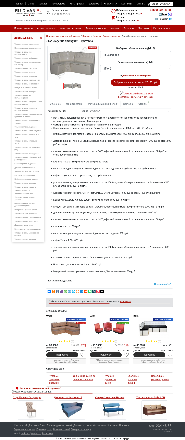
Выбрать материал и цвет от (135, 82)
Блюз (92, 316)
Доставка (94, 3)
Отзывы (141, 3)
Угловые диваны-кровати (25, 187)
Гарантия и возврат (24, 429)
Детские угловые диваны (24, 168)
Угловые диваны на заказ (25, 183)
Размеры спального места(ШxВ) (135, 62)
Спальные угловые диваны (25, 127)
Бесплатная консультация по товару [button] (135, 97)
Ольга (49, 316)
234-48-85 (161, 10)
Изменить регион (57, 111)
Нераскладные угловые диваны (27, 48)
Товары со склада (81, 429)
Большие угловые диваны (25, 164)
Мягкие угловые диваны (24, 175)
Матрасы (143, 28)
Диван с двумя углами (23, 225)
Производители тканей (59, 425)
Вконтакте (47, 433)
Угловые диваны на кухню (110, 379)
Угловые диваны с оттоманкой (27, 80)
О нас (31, 3)
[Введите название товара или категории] (37, 20)
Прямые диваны (23, 28)
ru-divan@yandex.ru (31, 433)
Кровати (128, 28)
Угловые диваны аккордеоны (26, 154)
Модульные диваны (70, 28)
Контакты (126, 3)
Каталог (42, 3)
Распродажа (58, 3)
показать (125, 301)
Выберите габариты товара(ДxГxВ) (135, 48)
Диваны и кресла (82, 425)
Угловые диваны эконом (24, 72)
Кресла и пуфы (162, 28)
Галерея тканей (61, 429)
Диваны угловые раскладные (26, 171)
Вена (135, 316)
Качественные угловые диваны (27, 229)
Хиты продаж (77, 3)
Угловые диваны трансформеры (27, 217)
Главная (19, 3)
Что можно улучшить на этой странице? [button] (40, 388)
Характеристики (74, 104)
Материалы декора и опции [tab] (103, 104)
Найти (66, 20)
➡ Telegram (163, 19)
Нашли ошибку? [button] (162, 284)
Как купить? (110, 3)
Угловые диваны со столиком (26, 84)
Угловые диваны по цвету (25, 239)
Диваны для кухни (96, 28)
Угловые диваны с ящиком (25, 68)
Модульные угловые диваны (26, 88)
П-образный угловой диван (25, 210)
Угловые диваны (46, 28)
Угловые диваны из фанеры (26, 58)
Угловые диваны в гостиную (26, 221)
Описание (55, 104)
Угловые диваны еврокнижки (26, 44)
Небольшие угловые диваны (26, 179)
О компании (99, 425)
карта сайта (167, 431)
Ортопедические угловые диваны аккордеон (24, 204)
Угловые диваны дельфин (25, 92)
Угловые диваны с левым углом (27, 131)
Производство (44, 429)
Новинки (124, 425)
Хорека (114, 28)
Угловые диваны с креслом (25, 76)
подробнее (62, 355)
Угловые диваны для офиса (25, 214)
